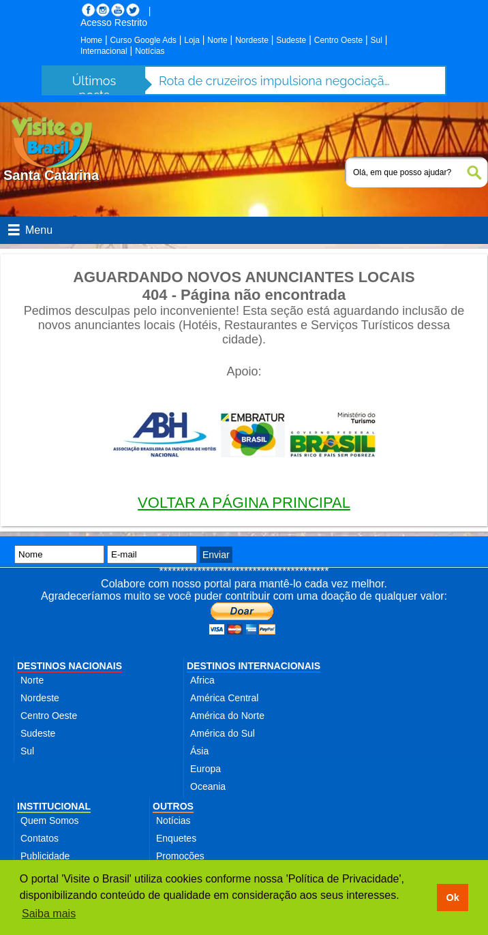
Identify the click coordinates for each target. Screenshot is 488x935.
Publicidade (45, 855)
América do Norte (227, 715)
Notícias (149, 51)
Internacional (103, 51)
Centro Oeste (338, 40)
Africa (202, 680)
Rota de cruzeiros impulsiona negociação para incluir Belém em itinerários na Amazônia (275, 81)
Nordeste (252, 40)
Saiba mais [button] (49, 913)
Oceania (208, 786)
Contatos (39, 838)
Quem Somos (49, 820)
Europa (205, 768)
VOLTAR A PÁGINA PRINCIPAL (244, 502)
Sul (376, 40)
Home (91, 40)
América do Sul (222, 733)
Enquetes (176, 838)
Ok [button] (452, 897)
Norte (217, 40)
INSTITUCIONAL (54, 806)
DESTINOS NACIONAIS (69, 665)
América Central (224, 697)
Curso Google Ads (143, 40)
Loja (192, 40)
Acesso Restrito (113, 22)
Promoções (180, 855)
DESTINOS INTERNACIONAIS (253, 665)
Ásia (199, 751)
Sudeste (291, 40)
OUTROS (173, 806)
